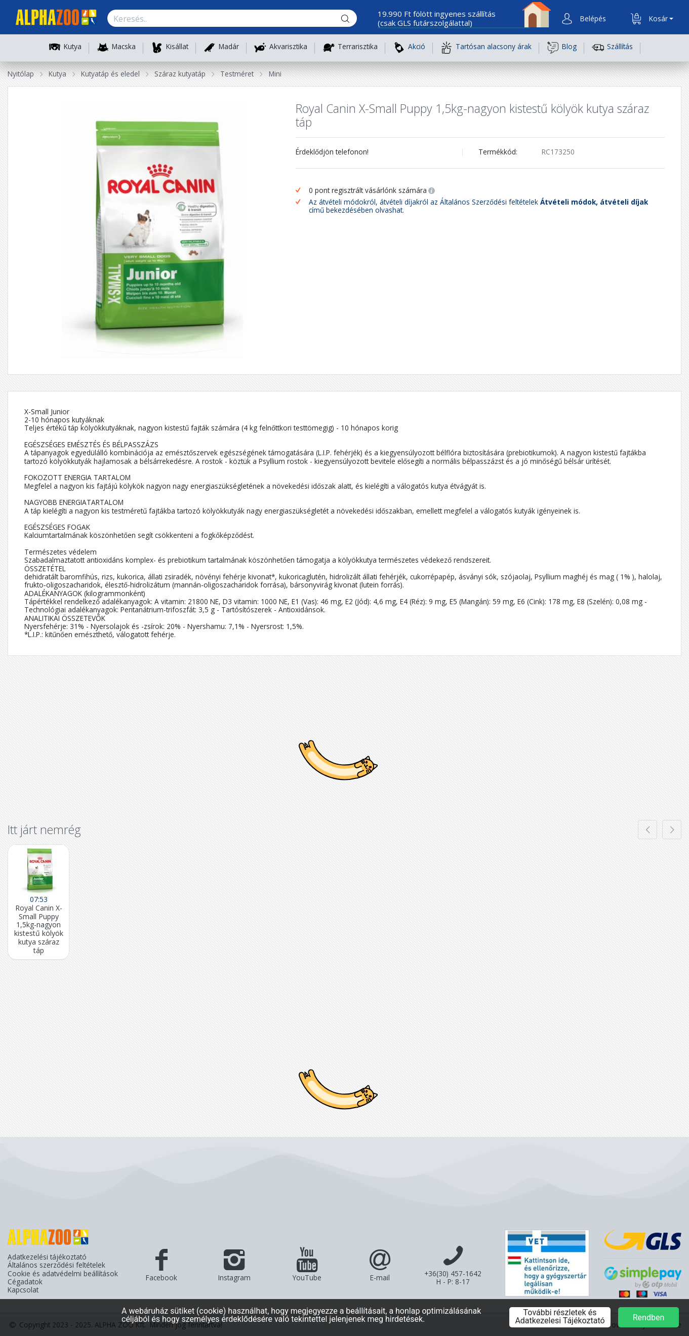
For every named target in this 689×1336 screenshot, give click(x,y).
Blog (562, 48)
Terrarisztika (358, 47)
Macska (124, 47)
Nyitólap (21, 73)
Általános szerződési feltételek (56, 1265)
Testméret (237, 73)
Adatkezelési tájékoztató (47, 1257)
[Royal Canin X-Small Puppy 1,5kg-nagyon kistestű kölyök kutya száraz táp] (38, 902)
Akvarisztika (288, 47)
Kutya (73, 47)
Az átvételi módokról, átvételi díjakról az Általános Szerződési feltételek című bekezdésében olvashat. (478, 206)
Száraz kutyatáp (180, 73)
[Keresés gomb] (353, 19)
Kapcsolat (23, 1290)
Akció (409, 48)
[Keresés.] (222, 19)
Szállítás (612, 48)
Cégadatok (25, 1282)
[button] (591, 18)
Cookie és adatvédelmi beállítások (63, 1274)
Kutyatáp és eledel (110, 73)
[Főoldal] (52, 19)
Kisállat (177, 47)
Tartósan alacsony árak (486, 48)
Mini (275, 73)
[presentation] (647, 829)
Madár (229, 47)
